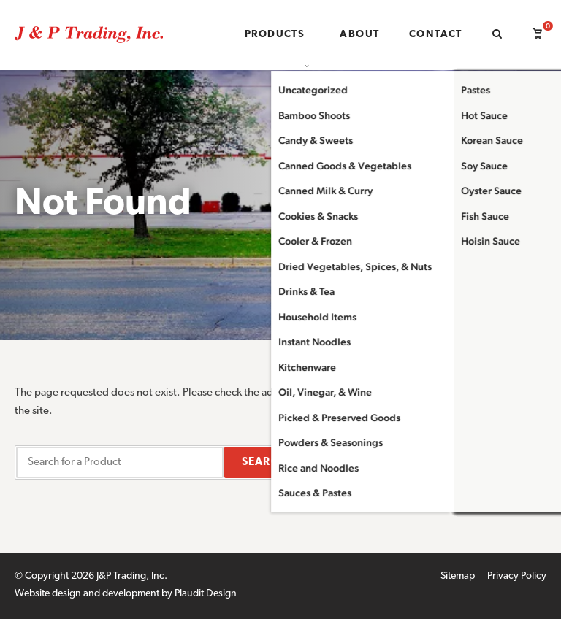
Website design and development (87, 593)
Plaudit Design (206, 593)
